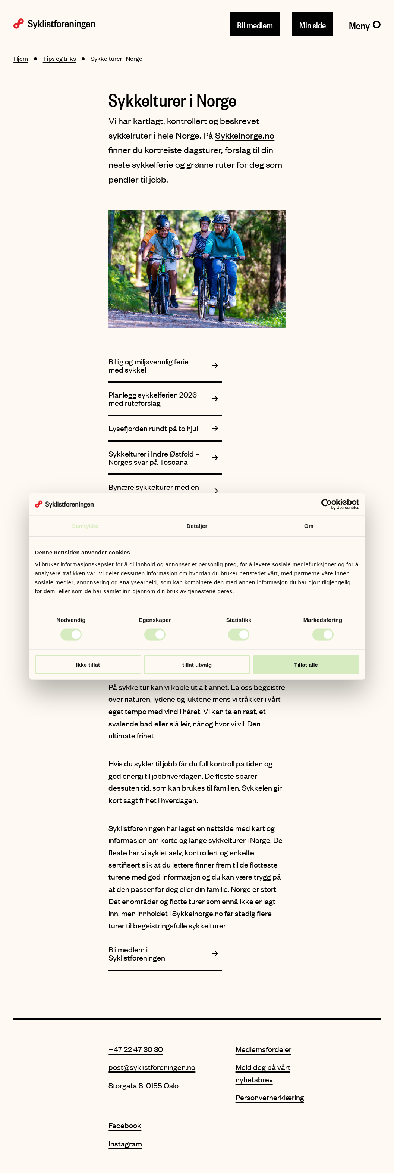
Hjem (20, 58)
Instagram (125, 1143)
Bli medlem (255, 24)
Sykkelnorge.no (244, 135)
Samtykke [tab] (85, 526)
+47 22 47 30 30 (135, 1049)
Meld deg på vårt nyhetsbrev (263, 1073)
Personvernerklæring (270, 1097)
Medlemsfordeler (263, 1049)
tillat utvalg (197, 664)
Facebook (124, 1125)
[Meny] (365, 24)
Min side (312, 24)
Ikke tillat (88, 664)
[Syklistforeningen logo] (54, 23)
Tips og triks (59, 58)
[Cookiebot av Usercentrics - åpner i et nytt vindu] (326, 504)
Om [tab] (308, 526)
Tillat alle (306, 664)
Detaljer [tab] (197, 526)
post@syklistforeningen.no (151, 1067)
